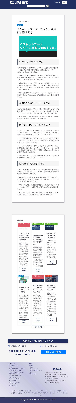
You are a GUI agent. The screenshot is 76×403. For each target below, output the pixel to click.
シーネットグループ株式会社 (17, 391)
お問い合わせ (32, 373)
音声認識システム (13, 365)
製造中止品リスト (13, 385)
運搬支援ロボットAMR (15, 370)
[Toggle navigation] (64, 2)
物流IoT (11, 367)
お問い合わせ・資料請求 (53, 352)
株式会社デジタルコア (56, 393)
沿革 (31, 367)
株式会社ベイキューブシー (46, 391)
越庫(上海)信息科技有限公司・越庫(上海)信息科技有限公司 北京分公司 (31, 393)
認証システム (12, 377)
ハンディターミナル (14, 382)
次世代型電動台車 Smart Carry (17, 369)
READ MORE (24, 269)
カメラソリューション (15, 375)
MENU (57, 2)
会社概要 (31, 365)
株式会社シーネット (32, 391)
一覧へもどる (38, 327)
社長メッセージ (34, 369)
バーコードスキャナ (14, 383)
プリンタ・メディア (14, 378)
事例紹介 (31, 363)
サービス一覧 (11, 363)
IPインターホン (13, 380)
